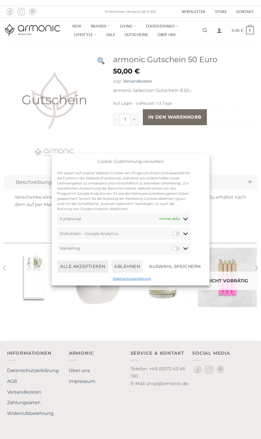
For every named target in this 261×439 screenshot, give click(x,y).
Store (221, 11)
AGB (12, 381)
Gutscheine (136, 34)
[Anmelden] (219, 30)
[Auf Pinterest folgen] (32, 11)
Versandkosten (137, 81)
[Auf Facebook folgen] (10, 11)
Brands (100, 26)
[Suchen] (205, 30)
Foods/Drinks (162, 26)
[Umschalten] (249, 182)
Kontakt (245, 11)
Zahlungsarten (24, 402)
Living (128, 26)
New (76, 26)
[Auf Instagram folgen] (21, 11)
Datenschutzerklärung (132, 278)
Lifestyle (85, 34)
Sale (110, 34)
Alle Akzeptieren (82, 266)
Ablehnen (127, 266)
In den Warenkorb (174, 117)
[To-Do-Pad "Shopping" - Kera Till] (33, 277)
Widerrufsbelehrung (30, 413)
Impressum (82, 381)
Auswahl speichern (175, 266)
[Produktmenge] (125, 119)
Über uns (167, 34)
